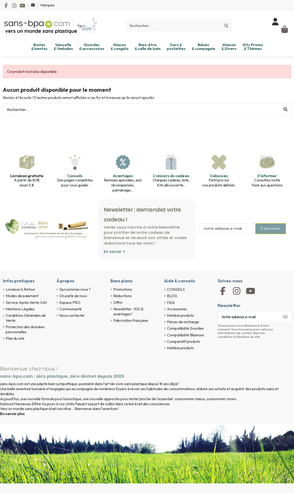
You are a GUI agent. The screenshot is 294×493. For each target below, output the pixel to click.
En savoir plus (12, 413)
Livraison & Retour (20, 289)
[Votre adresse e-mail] (249, 317)
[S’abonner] (285, 317)
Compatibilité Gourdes (185, 328)
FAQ (171, 302)
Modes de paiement (22, 295)
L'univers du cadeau (171, 175)
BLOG (172, 295)
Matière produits (180, 315)
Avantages (123, 175)
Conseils (75, 175)
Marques (47, 5)
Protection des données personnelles (25, 329)
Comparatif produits (183, 341)
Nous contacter (72, 315)
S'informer (267, 175)
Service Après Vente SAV (26, 302)
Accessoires (177, 309)
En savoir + (114, 251)
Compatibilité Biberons (185, 335)
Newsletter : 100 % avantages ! (128, 311)
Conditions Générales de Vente (26, 318)
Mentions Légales (20, 309)
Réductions (122, 295)
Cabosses (219, 175)
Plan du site (15, 338)
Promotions (122, 289)
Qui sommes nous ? (75, 289)
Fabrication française (130, 320)
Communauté (70, 309)
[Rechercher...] (226, 26)
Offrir (118, 302)
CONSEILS (176, 289)
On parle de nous (73, 295)
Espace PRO (69, 302)
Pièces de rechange (183, 321)
